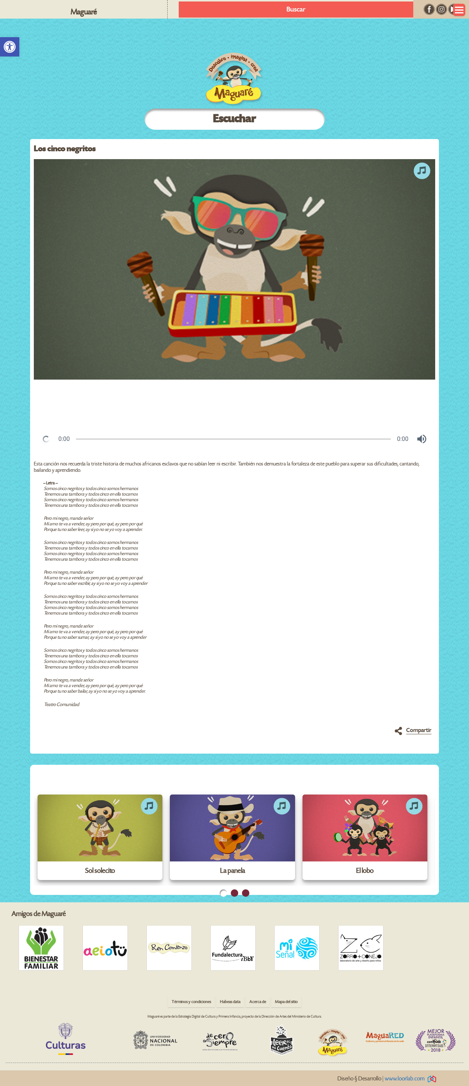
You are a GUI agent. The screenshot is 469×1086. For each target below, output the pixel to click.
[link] (9, 47)
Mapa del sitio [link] (286, 1001)
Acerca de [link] (257, 1001)
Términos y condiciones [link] (191, 1001)
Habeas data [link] (230, 1001)
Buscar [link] (296, 9)
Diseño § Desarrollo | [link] (388, 1078)
